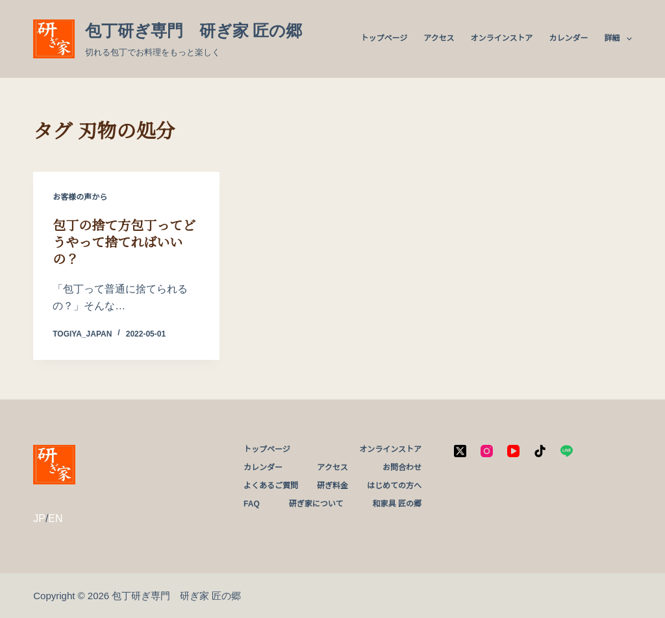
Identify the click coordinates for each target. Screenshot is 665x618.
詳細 (617, 39)
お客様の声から (80, 197)
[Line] (566, 451)
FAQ (252, 503)
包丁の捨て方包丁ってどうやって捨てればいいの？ (124, 243)
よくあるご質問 (271, 485)
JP (39, 518)
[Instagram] (487, 451)
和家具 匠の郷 (397, 503)
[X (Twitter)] (460, 451)
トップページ (383, 38)
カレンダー (568, 38)
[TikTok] (540, 451)
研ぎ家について (316, 503)
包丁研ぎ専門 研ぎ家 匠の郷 (194, 30)
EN (55, 518)
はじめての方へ (394, 485)
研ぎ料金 (332, 485)
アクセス (438, 38)
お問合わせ (402, 467)
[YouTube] (513, 451)
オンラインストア (502, 38)
